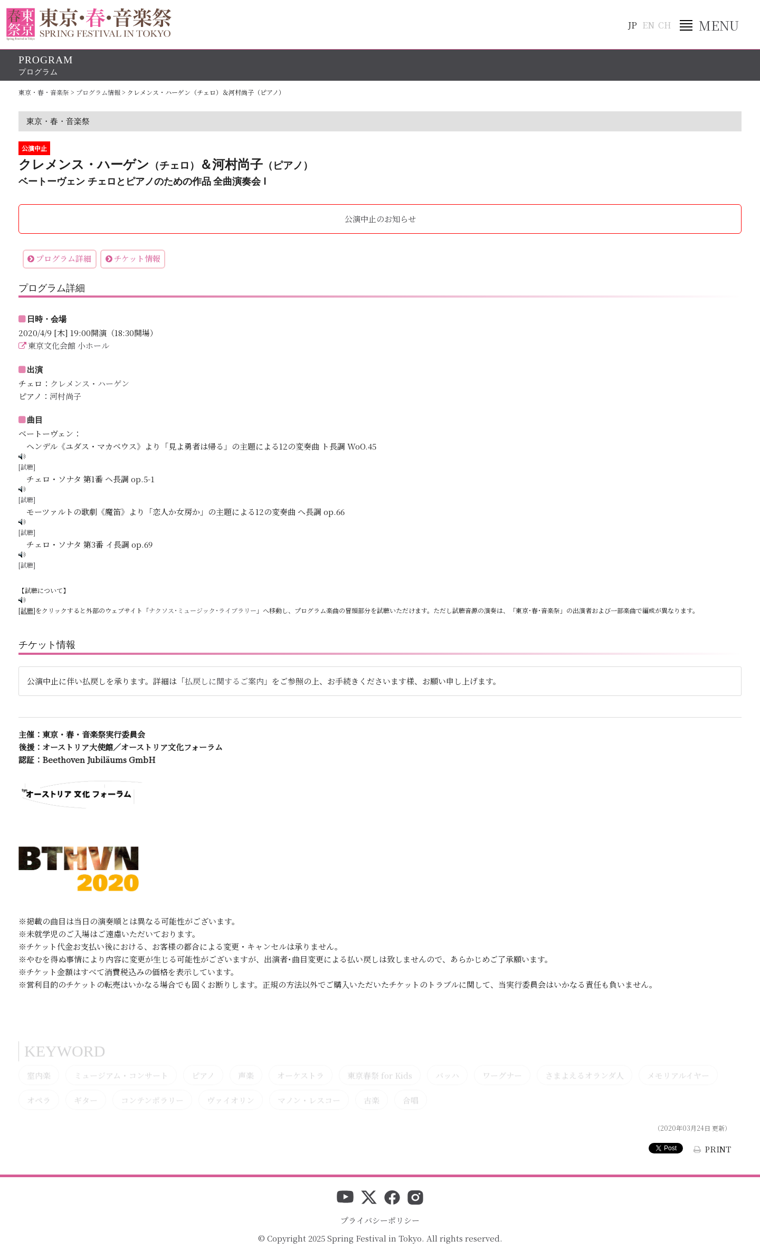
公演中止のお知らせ (380, 218)
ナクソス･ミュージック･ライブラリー (202, 610)
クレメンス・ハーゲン (89, 383)
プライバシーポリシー (380, 1220)
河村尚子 (65, 396)
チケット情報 (137, 258)
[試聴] (26, 466)
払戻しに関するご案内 (224, 680)
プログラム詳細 (63, 258)
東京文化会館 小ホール (68, 345)
